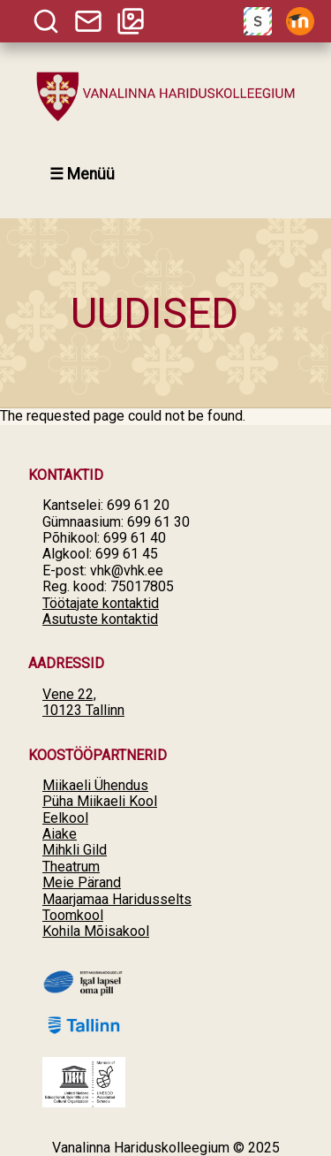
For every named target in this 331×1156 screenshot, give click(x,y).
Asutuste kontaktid (100, 619)
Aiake (59, 833)
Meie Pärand (81, 882)
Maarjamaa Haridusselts (117, 899)
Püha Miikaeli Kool (99, 801)
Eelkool (65, 818)
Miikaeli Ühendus (95, 785)
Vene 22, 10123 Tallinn (83, 702)
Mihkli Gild (74, 849)
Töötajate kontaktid (100, 603)
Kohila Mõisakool (95, 931)
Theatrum (71, 866)
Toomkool (72, 915)
